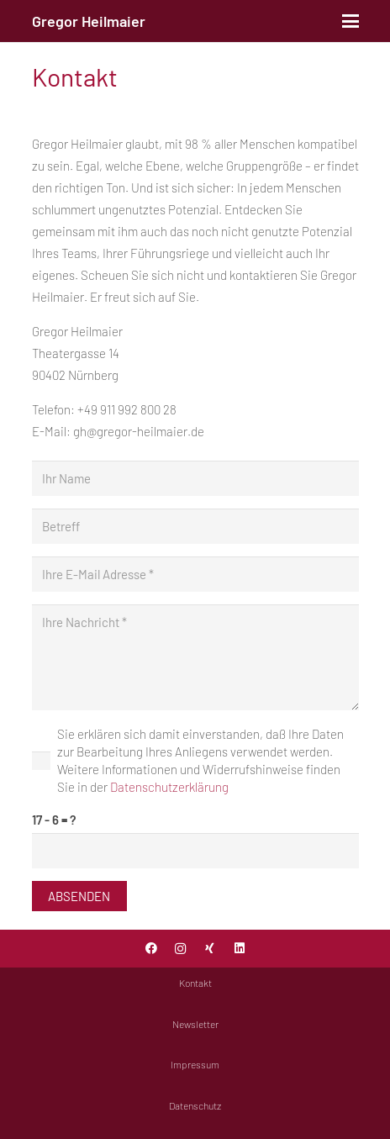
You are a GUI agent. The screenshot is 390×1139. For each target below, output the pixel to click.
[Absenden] (79, 896)
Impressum (195, 1064)
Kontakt (195, 983)
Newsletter (195, 1024)
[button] (350, 21)
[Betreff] (195, 526)
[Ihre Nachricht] (195, 657)
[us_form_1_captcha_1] (195, 850)
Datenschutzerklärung (169, 786)
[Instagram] (180, 948)
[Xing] (209, 948)
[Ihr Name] (195, 478)
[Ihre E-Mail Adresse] (195, 574)
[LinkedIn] (239, 948)
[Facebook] (151, 948)
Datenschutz (195, 1105)
